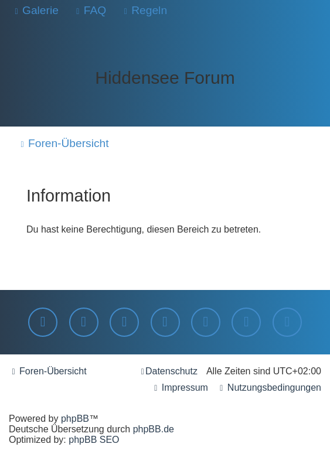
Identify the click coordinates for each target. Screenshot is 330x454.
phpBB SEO (94, 440)
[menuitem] (35, 10)
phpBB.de (153, 429)
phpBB (75, 419)
